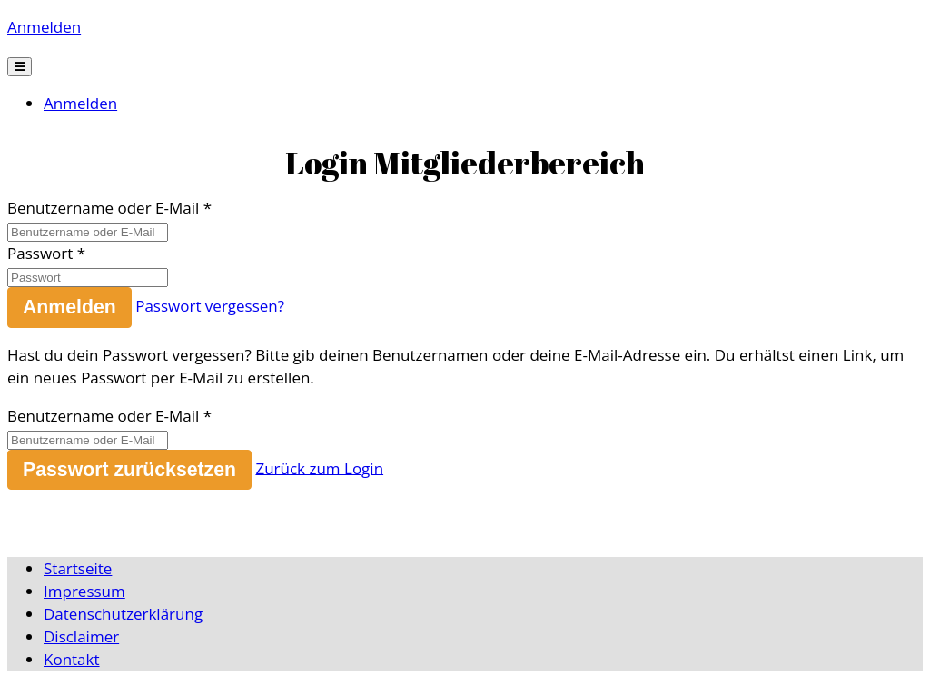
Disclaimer (81, 636)
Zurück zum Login (319, 467)
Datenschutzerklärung (123, 613)
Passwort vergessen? (209, 305)
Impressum (84, 591)
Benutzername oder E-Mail (103, 207)
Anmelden (44, 26)
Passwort (40, 253)
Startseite (78, 568)
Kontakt (72, 659)
